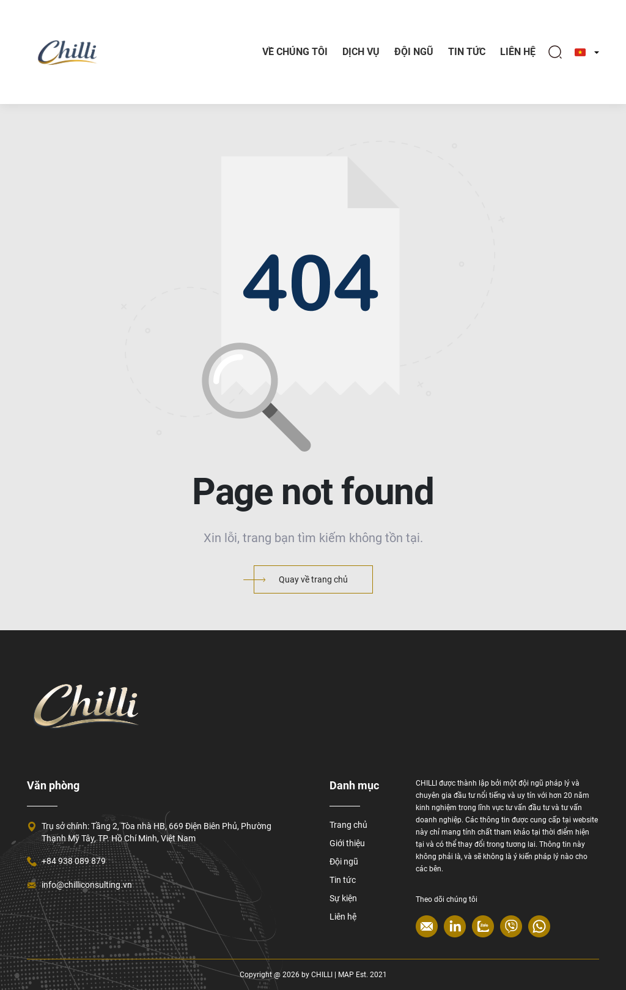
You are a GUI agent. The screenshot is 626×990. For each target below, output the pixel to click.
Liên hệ (518, 52)
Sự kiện (343, 898)
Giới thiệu (347, 843)
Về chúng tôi (295, 52)
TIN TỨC (466, 52)
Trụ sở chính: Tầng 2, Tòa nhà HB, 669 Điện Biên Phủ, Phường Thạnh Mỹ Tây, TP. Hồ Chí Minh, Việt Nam (156, 832)
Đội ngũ (413, 52)
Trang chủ (348, 825)
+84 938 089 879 (74, 861)
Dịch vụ (361, 52)
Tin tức (343, 880)
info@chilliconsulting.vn (87, 885)
